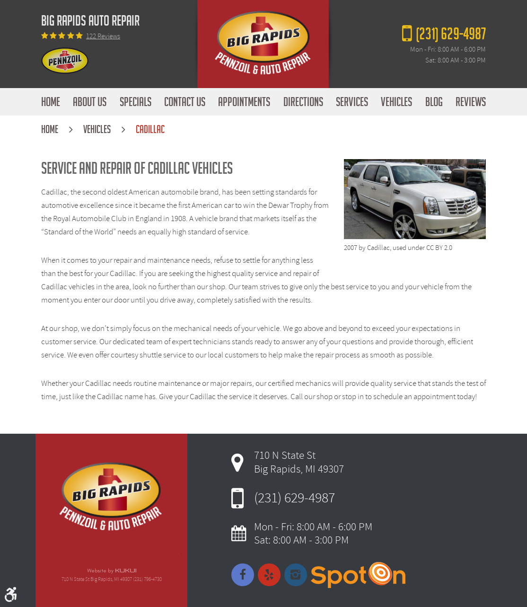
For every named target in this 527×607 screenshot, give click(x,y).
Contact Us (184, 101)
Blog (434, 101)
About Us (89, 101)
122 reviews (103, 36)
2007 (350, 247)
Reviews (471, 101)
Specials (135, 101)
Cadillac (150, 129)
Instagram (295, 574)
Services (352, 101)
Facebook (242, 574)
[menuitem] (50, 102)
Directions (303, 101)
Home (50, 101)
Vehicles (396, 101)
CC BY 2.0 (439, 247)
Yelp (269, 574)
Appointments (244, 101)
